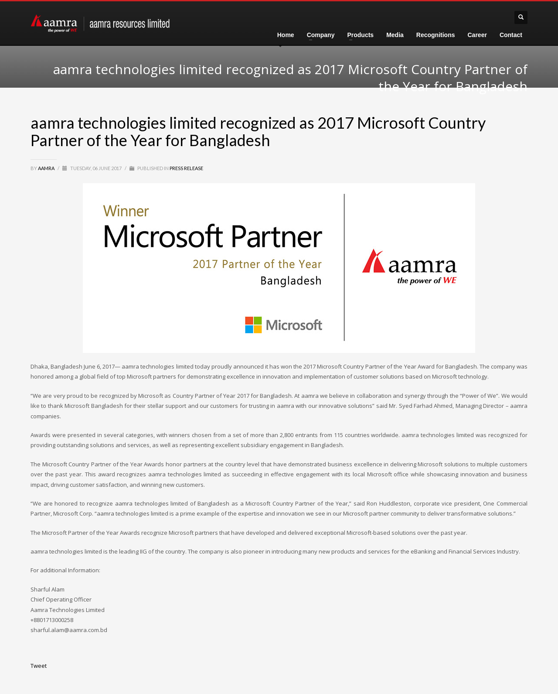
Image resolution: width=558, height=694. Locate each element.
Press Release (186, 168)
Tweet (39, 666)
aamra (46, 168)
